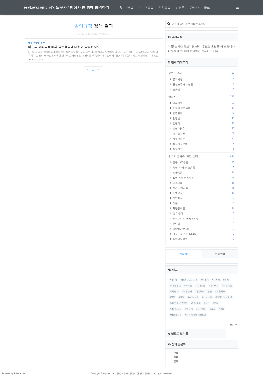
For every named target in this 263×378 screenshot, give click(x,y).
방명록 (180, 7)
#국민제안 (201, 309)
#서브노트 (207, 297)
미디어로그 (146, 7)
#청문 (172, 297)
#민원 (181, 297)
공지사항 (204, 79)
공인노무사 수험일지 (204, 84)
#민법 (221, 309)
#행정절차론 (175, 314)
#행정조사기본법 (203, 291)
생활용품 (204, 172)
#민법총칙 (196, 303)
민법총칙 (204, 113)
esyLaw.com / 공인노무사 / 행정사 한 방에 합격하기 (66, 7)
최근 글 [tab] (184, 253)
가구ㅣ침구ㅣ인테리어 (204, 233)
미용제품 (204, 182)
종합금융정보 (204, 238)
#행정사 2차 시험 (189, 279)
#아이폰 (188, 285)
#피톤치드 (220, 291)
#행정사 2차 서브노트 (195, 314)
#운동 (226, 279)
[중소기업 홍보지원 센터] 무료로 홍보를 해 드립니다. (203, 46)
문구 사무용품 (204, 162)
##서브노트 (193, 297)
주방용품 (204, 192)
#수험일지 (187, 291)
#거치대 (173, 279)
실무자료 (204, 148)
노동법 (204, 89)
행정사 (201, 96)
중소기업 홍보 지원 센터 (201, 156)
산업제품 (204, 198)
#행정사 (189, 309)
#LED (212, 309)
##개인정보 (175, 285)
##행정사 (173, 291)
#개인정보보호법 (224, 297)
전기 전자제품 (204, 187)
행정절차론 (204, 133)
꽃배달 (204, 223)
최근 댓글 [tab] (220, 253)
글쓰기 (208, 7)
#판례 (216, 303)
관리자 (194, 7)
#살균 (207, 303)
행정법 (204, 118)
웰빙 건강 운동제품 (204, 177)
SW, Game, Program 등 (204, 218)
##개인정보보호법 (178, 303)
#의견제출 (227, 285)
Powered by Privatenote (13, 373)
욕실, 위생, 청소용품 (204, 167)
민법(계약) (204, 128)
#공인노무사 (175, 309)
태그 (130, 7)
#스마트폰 (200, 285)
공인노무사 (201, 73)
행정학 (204, 123)
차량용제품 (204, 208)
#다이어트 (214, 285)
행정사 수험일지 (204, 108)
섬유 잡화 (204, 213)
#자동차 (216, 279)
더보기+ (233, 324)
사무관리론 (204, 138)
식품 (204, 203)
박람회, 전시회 (204, 228)
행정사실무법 (204, 143)
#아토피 (205, 279)
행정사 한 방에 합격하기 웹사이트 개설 (195, 50)
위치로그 (164, 7)
